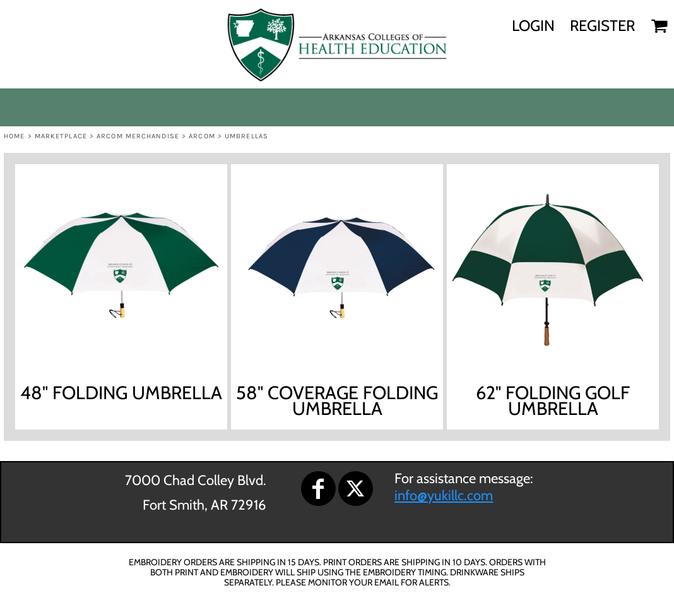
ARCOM (202, 136)
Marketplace (61, 136)
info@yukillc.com (443, 495)
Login (533, 25)
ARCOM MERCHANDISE (138, 136)
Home (14, 136)
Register (602, 25)
